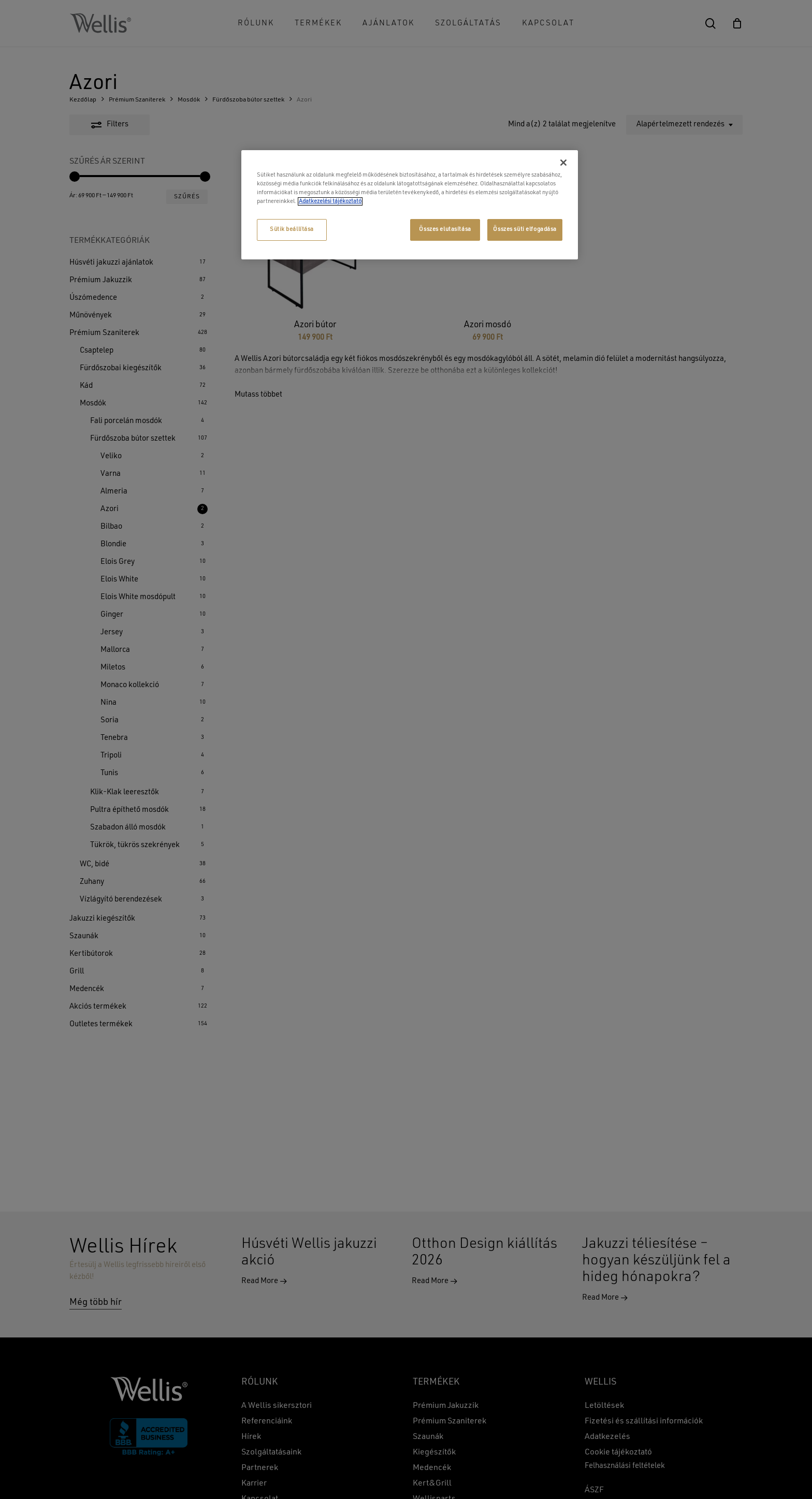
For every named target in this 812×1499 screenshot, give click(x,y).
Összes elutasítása (445, 229)
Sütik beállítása (292, 229)
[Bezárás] (563, 162)
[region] (409, 204)
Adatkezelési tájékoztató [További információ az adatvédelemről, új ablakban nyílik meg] (330, 201)
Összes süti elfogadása (525, 229)
